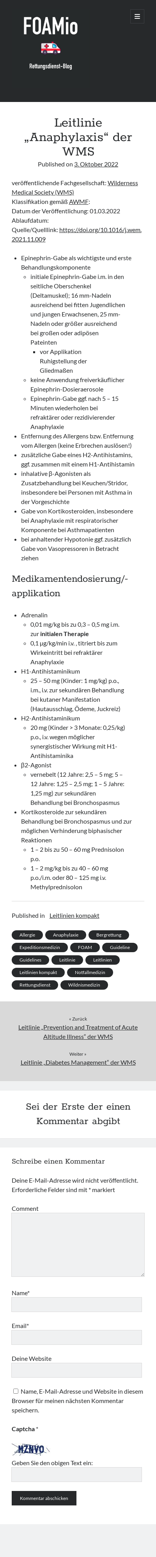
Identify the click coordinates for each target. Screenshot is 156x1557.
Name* (21, 1292)
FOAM (85, 947)
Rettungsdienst (35, 985)
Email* (20, 1325)
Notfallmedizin (90, 972)
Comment (25, 1208)
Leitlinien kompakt (74, 915)
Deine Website (31, 1358)
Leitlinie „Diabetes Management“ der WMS (78, 1062)
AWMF (79, 201)
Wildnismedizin (84, 985)
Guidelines (30, 960)
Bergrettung (108, 935)
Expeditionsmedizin (40, 947)
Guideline (120, 947)
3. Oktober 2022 (96, 164)
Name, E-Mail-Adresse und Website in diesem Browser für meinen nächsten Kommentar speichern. (77, 1400)
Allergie (27, 935)
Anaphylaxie (65, 935)
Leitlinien (102, 960)
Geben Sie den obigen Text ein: (52, 1462)
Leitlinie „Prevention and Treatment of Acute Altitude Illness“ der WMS (78, 1031)
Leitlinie (67, 960)
